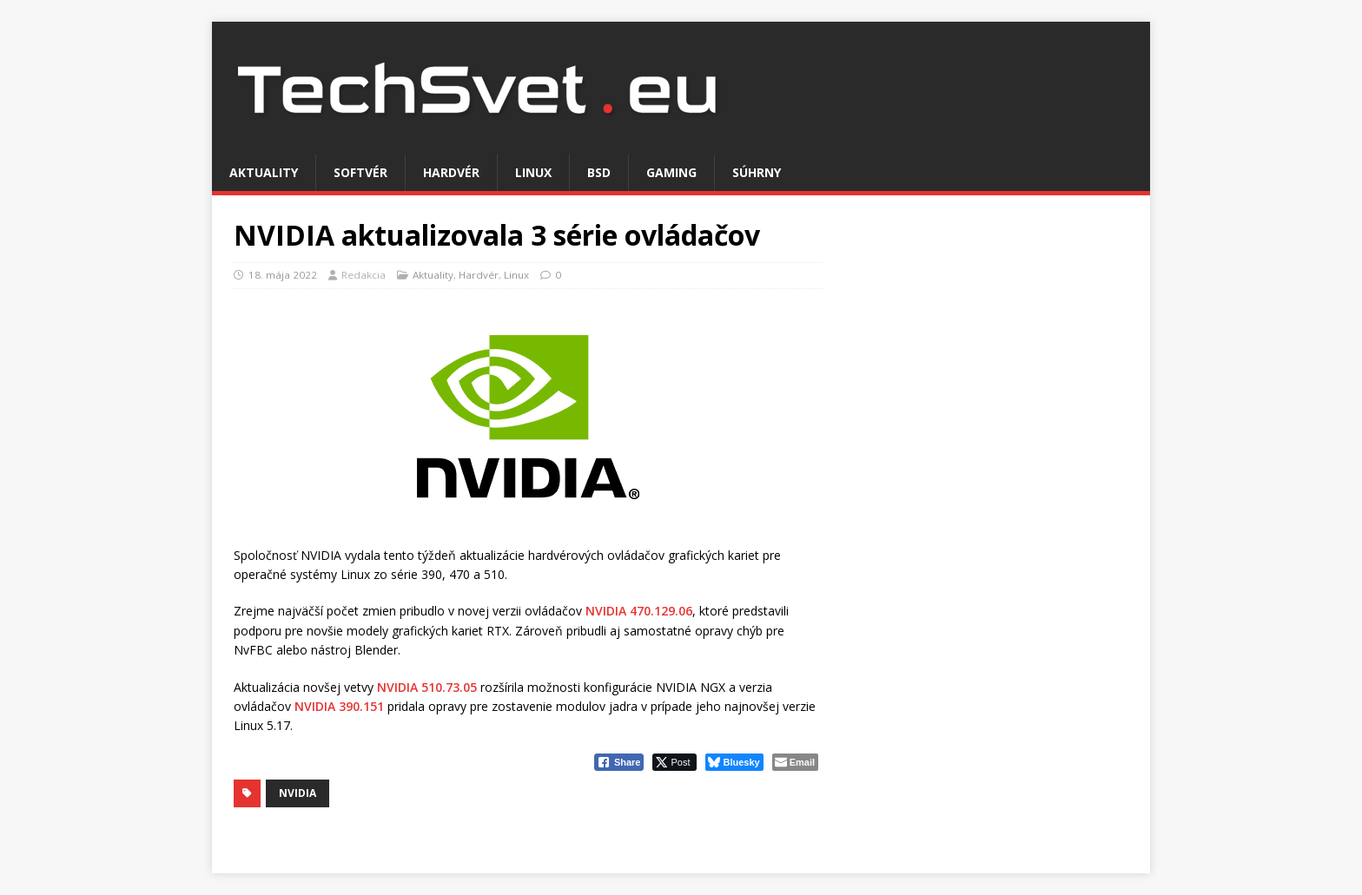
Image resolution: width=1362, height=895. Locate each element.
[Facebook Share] (619, 762)
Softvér (360, 172)
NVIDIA (297, 793)
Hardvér (451, 172)
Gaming (671, 172)
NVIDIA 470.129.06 (638, 610)
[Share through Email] (795, 762)
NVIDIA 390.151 (339, 706)
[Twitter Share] (674, 762)
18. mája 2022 (282, 274)
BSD (599, 172)
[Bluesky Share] (734, 762)
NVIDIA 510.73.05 (427, 687)
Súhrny (756, 172)
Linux (533, 172)
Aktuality (263, 172)
